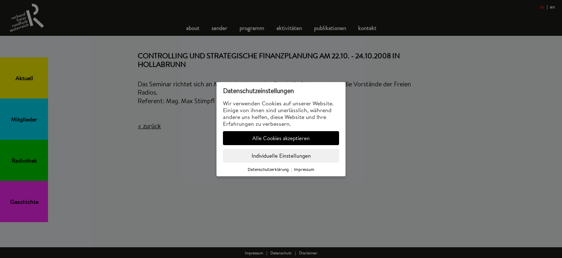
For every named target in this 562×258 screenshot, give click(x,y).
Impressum (304, 169)
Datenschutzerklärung (268, 169)
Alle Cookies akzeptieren (281, 138)
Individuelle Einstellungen (281, 155)
